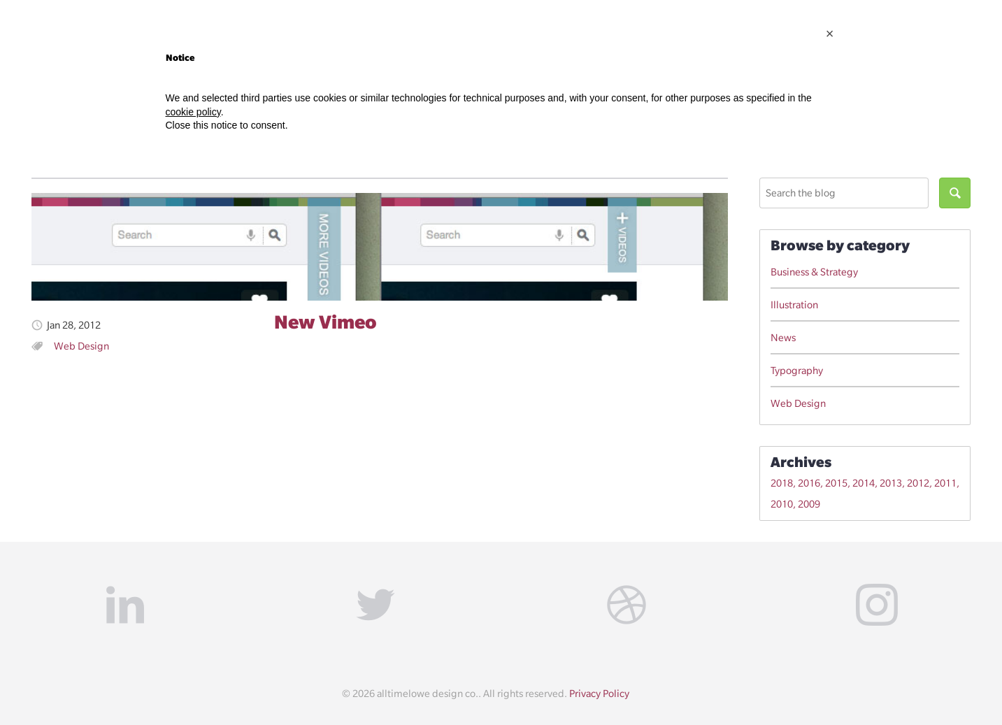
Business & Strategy (814, 272)
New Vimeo (325, 321)
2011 (945, 483)
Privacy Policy (599, 693)
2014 (863, 483)
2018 (782, 483)
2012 (918, 483)
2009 (809, 504)
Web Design (81, 346)
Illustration (794, 304)
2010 (782, 504)
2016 (809, 483)
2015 (836, 483)
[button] (830, 33)
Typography (797, 370)
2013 (891, 483)
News (783, 337)
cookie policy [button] (193, 111)
